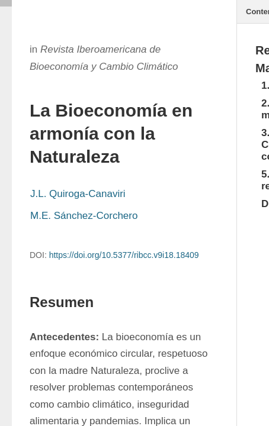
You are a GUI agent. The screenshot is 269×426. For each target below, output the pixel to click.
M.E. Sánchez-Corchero (83, 215)
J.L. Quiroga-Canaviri (78, 193)
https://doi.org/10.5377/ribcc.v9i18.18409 (124, 255)
